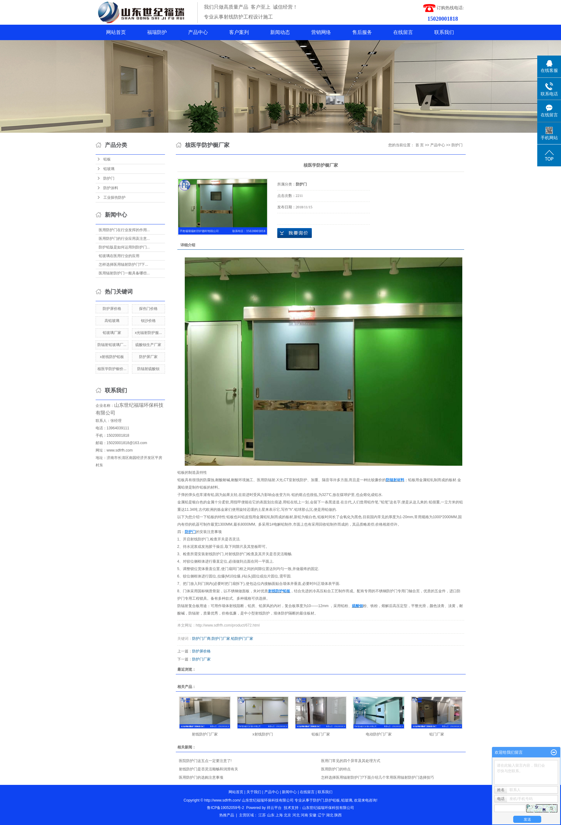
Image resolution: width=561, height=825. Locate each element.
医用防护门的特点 (336, 769)
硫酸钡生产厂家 (148, 345)
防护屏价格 (112, 308)
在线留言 (403, 32)
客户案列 (239, 32)
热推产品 (226, 815)
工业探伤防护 (114, 197)
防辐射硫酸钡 (148, 369)
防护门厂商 (201, 638)
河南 (304, 815)
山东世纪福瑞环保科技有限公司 (328, 808)
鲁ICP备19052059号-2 (225, 808)
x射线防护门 (263, 734)
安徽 (312, 815)
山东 (270, 815)
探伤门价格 (148, 308)
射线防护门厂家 (205, 734)
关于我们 (253, 792)
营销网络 (321, 32)
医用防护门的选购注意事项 (201, 777)
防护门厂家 (221, 638)
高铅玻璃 (112, 321)
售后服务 (362, 32)
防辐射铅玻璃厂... (111, 345)
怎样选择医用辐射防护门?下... (123, 264)
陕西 (338, 815)
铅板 (107, 159)
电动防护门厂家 (379, 734)
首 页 (419, 145)
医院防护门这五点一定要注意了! (205, 761)
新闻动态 (280, 32)
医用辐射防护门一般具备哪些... (124, 273)
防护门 (108, 178)
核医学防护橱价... (111, 369)
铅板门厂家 (320, 734)
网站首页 (116, 32)
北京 (287, 815)
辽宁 (321, 815)
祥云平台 (274, 808)
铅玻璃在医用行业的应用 (119, 256)
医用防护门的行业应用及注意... (124, 238)
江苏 (262, 815)
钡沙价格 (148, 321)
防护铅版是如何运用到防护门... (124, 247)
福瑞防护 (157, 32)
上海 (279, 815)
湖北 (329, 815)
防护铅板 (332, 800)
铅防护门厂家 (242, 638)
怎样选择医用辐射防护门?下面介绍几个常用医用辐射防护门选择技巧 (377, 777)
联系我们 (444, 32)
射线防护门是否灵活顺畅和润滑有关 (208, 769)
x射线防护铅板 (112, 357)
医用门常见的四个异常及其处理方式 (350, 761)
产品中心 (198, 32)
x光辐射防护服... (148, 333)
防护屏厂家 (148, 357)
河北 (296, 815)
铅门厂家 (436, 734)
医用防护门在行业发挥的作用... (124, 230)
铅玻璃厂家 (112, 333)
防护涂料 (110, 188)
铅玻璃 (108, 169)
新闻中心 (289, 792)
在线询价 (294, 233)
